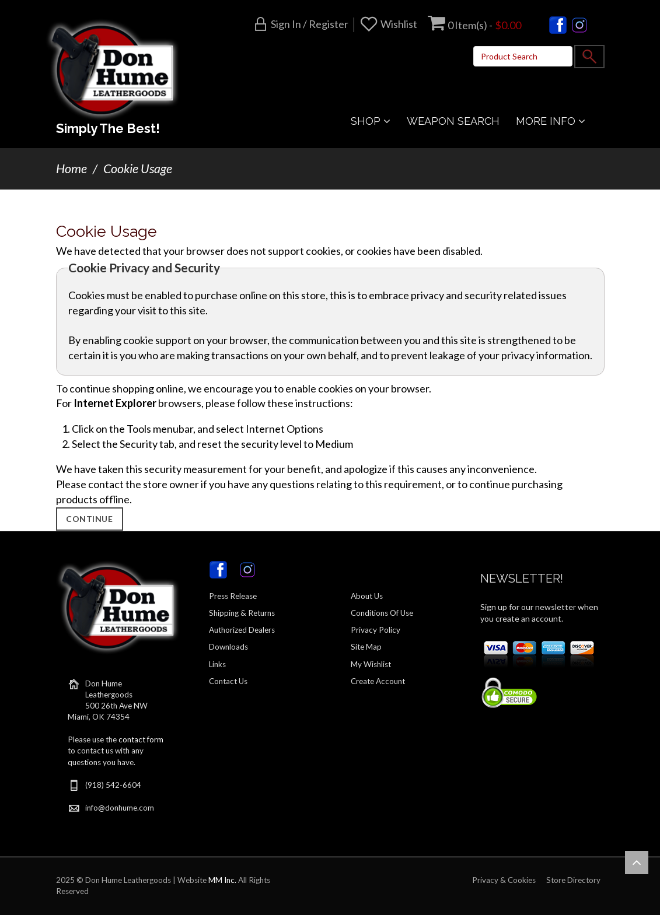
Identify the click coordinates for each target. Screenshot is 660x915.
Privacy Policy (375, 629)
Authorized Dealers (242, 629)
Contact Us (228, 681)
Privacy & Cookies (504, 880)
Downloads (228, 646)
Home (71, 168)
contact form (140, 739)
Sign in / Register (309, 23)
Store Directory (573, 880)
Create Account (378, 681)
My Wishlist (371, 664)
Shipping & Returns (242, 613)
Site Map (366, 646)
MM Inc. (222, 880)
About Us (367, 596)
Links (217, 664)
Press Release (233, 596)
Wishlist (398, 23)
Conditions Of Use (382, 613)
